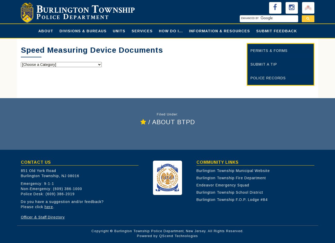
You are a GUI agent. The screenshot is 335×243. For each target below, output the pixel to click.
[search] (268, 18)
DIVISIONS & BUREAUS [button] (83, 31)
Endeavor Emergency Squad (222, 185)
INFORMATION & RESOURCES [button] (219, 31)
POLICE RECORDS (268, 78)
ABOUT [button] (45, 31)
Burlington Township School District (229, 192)
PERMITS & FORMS (269, 51)
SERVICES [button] (142, 31)
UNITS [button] (119, 31)
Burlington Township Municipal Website (233, 171)
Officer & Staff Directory (43, 217)
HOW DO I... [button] (171, 31)
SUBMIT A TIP (264, 64)
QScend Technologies (178, 236)
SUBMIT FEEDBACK (276, 31)
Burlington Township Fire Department (231, 178)
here (49, 207)
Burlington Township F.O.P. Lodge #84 (232, 200)
